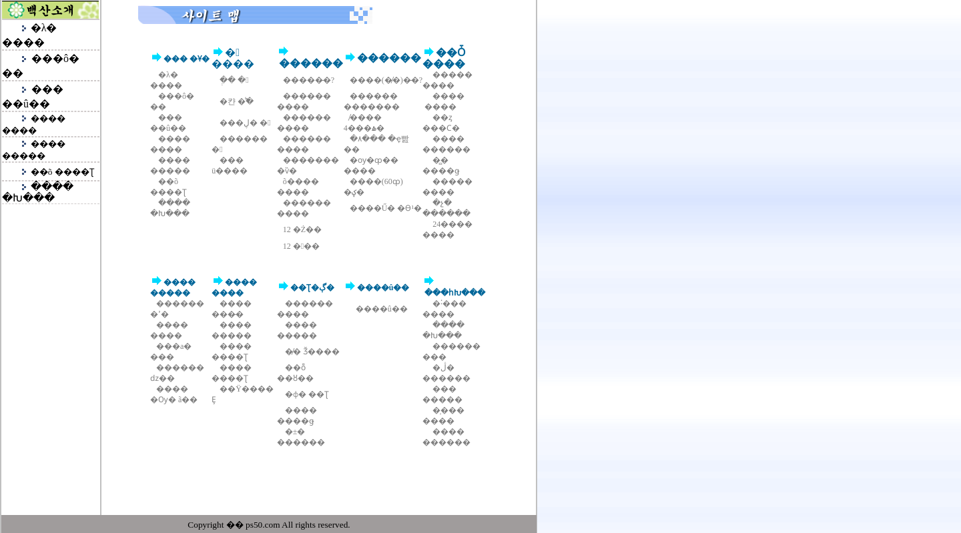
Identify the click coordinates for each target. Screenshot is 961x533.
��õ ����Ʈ (62, 172)
